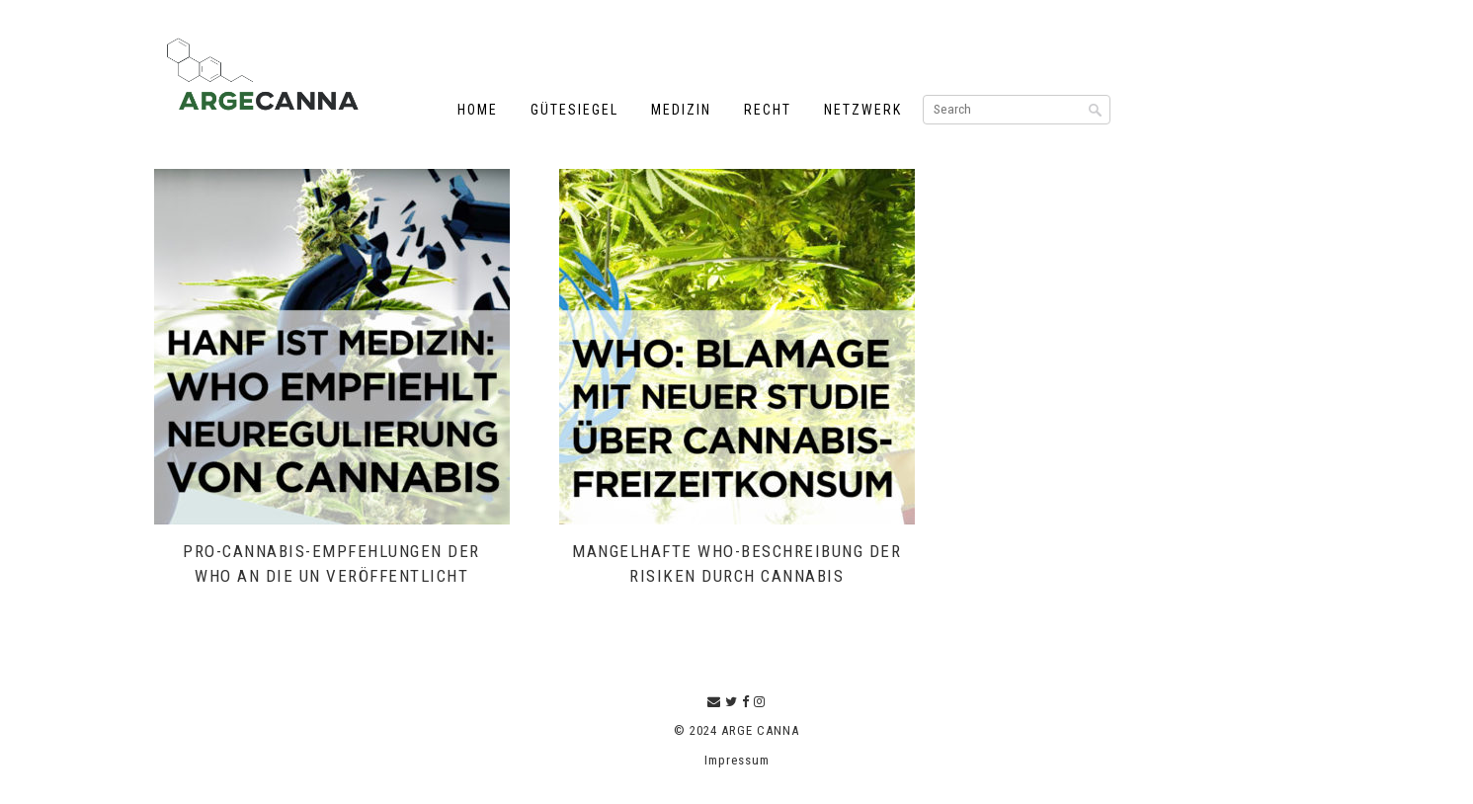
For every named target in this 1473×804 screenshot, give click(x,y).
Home (477, 110)
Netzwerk (863, 110)
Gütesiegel (574, 110)
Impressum (737, 760)
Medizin (681, 110)
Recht (767, 110)
